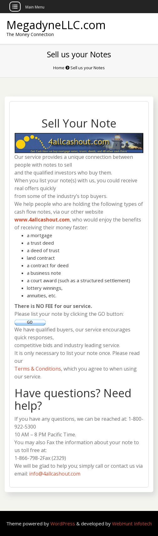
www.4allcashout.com (42, 219)
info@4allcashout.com (54, 473)
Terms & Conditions (37, 368)
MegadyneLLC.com (56, 25)
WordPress (63, 523)
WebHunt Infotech (132, 523)
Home (58, 67)
